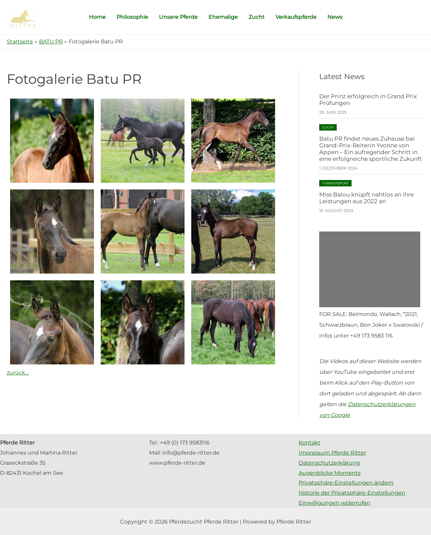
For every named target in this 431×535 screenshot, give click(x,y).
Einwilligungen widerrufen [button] (334, 503)
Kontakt (310, 442)
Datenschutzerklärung (329, 463)
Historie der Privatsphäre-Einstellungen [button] (352, 493)
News (334, 17)
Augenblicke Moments (330, 473)
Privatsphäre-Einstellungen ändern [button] (346, 482)
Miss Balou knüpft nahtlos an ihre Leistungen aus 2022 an (366, 198)
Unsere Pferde (178, 17)
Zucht (256, 17)
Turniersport (335, 183)
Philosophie (132, 17)
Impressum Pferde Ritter (332, 453)
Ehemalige (223, 17)
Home (97, 17)
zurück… (18, 372)
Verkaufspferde (296, 17)
